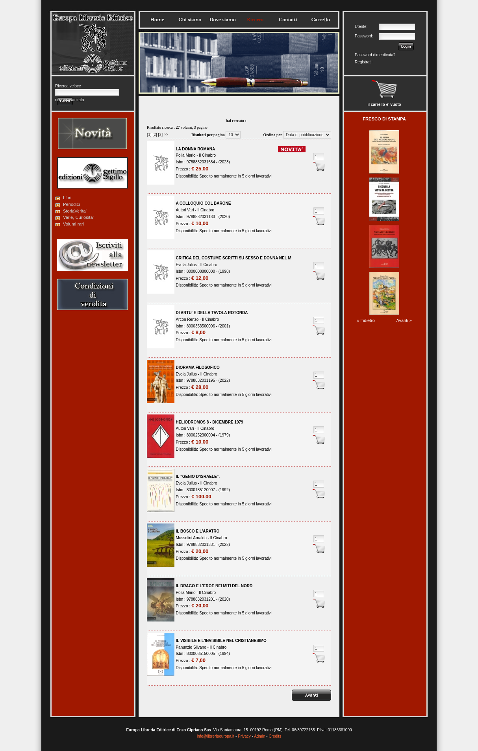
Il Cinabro (207, 155)
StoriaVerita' (75, 211)
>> (166, 134)
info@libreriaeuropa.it (215, 736)
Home (157, 20)
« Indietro (366, 320)
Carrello (320, 20)
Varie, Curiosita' (78, 217)
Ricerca (255, 20)
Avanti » (404, 320)
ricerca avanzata (69, 100)
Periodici (71, 204)
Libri (67, 197)
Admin (259, 736)
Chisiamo (190, 20)
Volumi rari (73, 224)
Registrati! (363, 62)
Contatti (288, 20)
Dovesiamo (222, 20)
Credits (275, 736)
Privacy (244, 736)
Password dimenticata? (375, 55)
